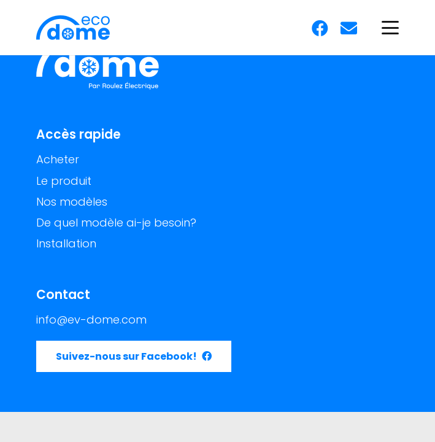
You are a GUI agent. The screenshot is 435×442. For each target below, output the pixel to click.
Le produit (63, 180)
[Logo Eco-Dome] (73, 27)
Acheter (57, 159)
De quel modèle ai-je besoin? (116, 222)
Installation (66, 243)
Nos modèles (71, 201)
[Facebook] (320, 28)
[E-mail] (349, 28)
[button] (390, 27)
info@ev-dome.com (91, 319)
